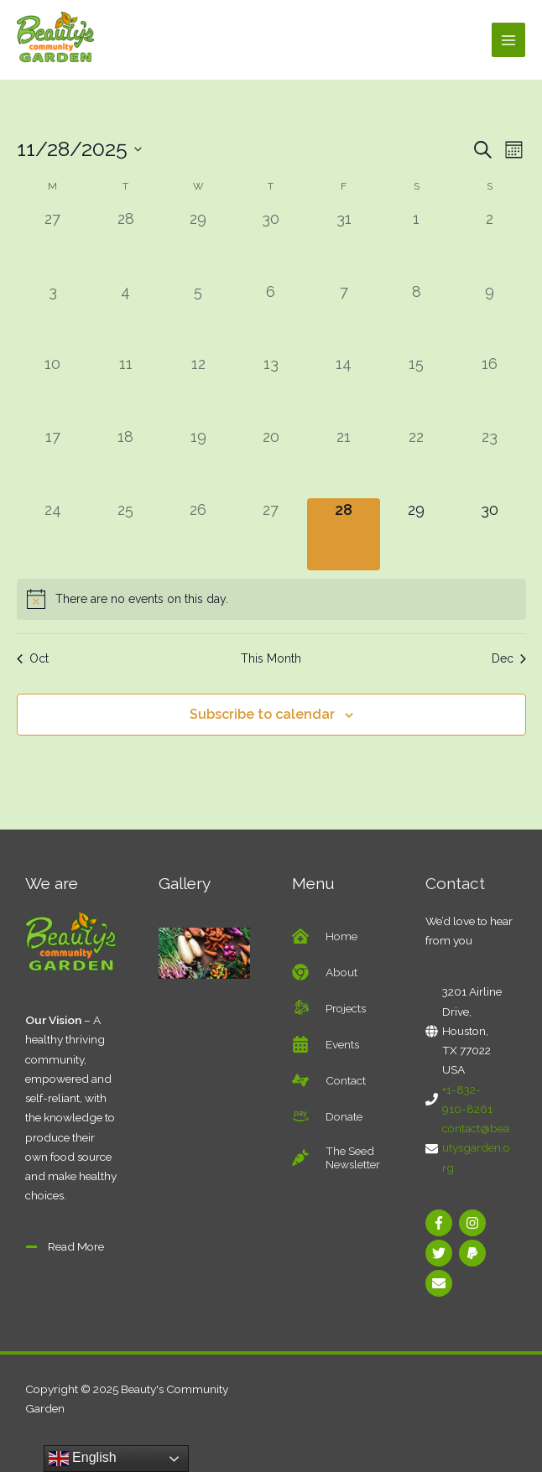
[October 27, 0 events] (53, 243)
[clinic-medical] (324, 936)
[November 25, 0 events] (125, 534)
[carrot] (337, 1157)
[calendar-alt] (325, 1044)
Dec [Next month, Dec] (509, 658)
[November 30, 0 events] (489, 534)
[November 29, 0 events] (416, 534)
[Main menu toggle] (509, 40)
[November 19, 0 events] (198, 461)
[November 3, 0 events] (53, 316)
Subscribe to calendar (262, 714)
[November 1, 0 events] (416, 243)
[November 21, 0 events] (343, 461)
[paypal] (474, 1253)
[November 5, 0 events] (198, 316)
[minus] (64, 1246)
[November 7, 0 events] (343, 316)
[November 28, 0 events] (343, 534)
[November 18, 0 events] (125, 461)
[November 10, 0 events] (53, 388)
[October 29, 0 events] (198, 243)
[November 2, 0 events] (489, 243)
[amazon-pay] (327, 1116)
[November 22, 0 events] (416, 461)
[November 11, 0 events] (125, 388)
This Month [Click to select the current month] (271, 658)
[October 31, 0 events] (343, 243)
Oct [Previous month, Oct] (33, 658)
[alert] (271, 599)
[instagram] (474, 1222)
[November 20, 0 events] (271, 461)
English (83, 1459)
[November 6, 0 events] (271, 316)
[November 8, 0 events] (416, 316)
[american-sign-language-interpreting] (329, 1080)
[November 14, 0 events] (343, 388)
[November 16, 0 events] (489, 388)
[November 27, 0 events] (271, 534)
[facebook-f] (440, 1222)
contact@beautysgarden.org (476, 1147)
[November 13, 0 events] (271, 388)
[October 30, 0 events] (271, 243)
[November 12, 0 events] (198, 388)
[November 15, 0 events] (416, 388)
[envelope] (440, 1283)
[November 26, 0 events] (198, 534)
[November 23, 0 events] (489, 461)
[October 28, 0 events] (125, 243)
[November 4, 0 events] (125, 316)
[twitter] (440, 1253)
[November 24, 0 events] (53, 534)
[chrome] (324, 972)
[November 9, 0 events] (489, 316)
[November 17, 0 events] (53, 461)
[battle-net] (329, 1008)
